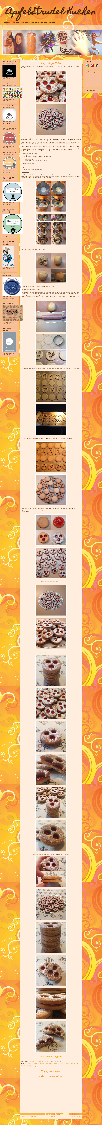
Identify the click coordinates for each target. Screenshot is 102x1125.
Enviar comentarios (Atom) (55, 1120)
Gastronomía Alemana (64, 1063)
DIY (65, 26)
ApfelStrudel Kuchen (51, 12)
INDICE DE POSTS (40, 26)
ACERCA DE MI (15, 26)
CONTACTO (72, 26)
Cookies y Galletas (33, 1063)
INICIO (5, 26)
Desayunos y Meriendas (46, 1063)
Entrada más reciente (28, 1116)
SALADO (58, 26)
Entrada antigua (75, 1116)
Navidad (29, 1065)
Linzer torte (28, 148)
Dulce (55, 1063)
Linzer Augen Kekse (30, 138)
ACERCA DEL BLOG (27, 26)
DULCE (51, 26)
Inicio (53, 1116)
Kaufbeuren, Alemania (34, 1066)
